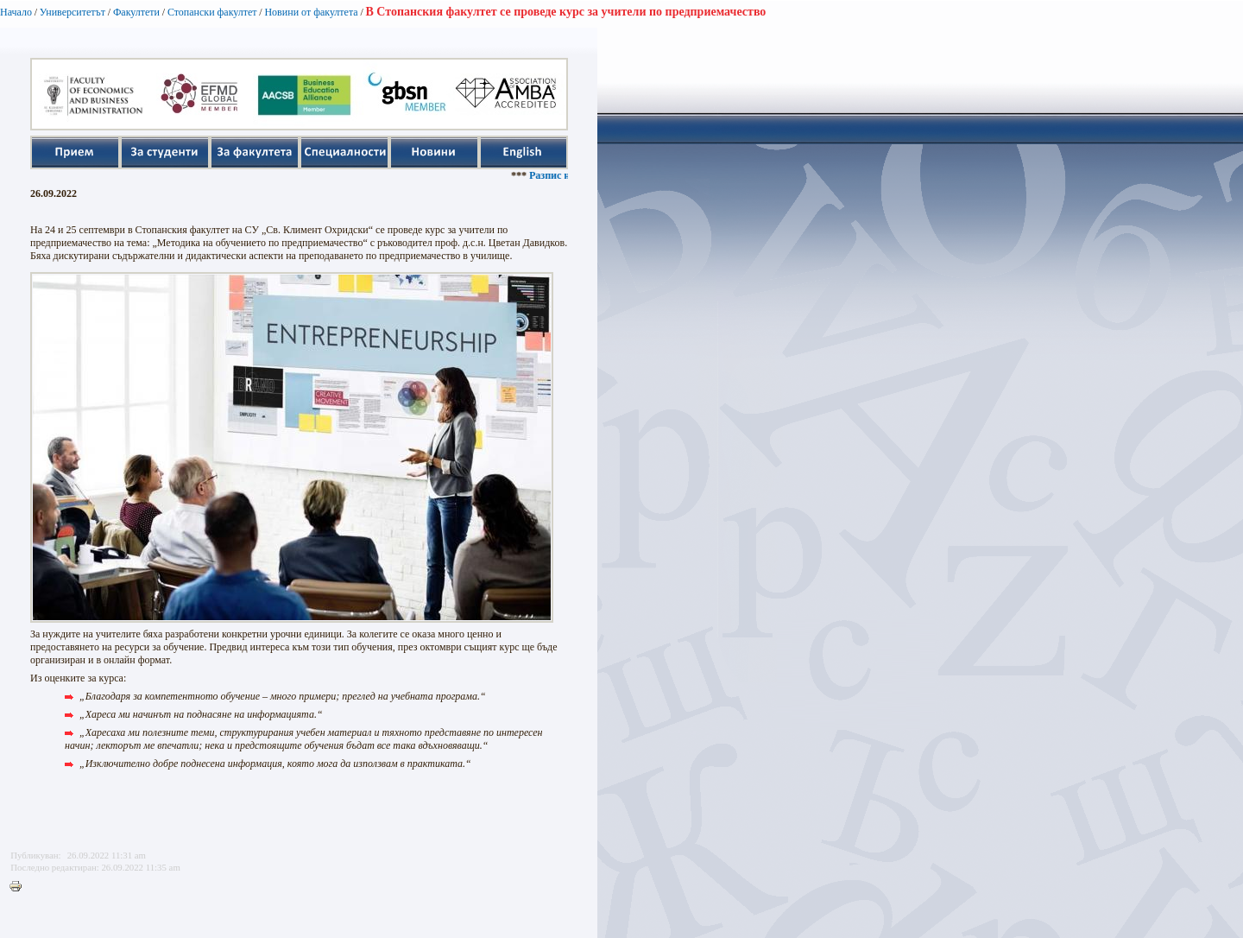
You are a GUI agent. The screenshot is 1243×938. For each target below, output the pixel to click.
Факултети (136, 12)
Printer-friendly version (20, 887)
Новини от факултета (310, 12)
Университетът (72, 12)
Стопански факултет (212, 12)
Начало (16, 12)
